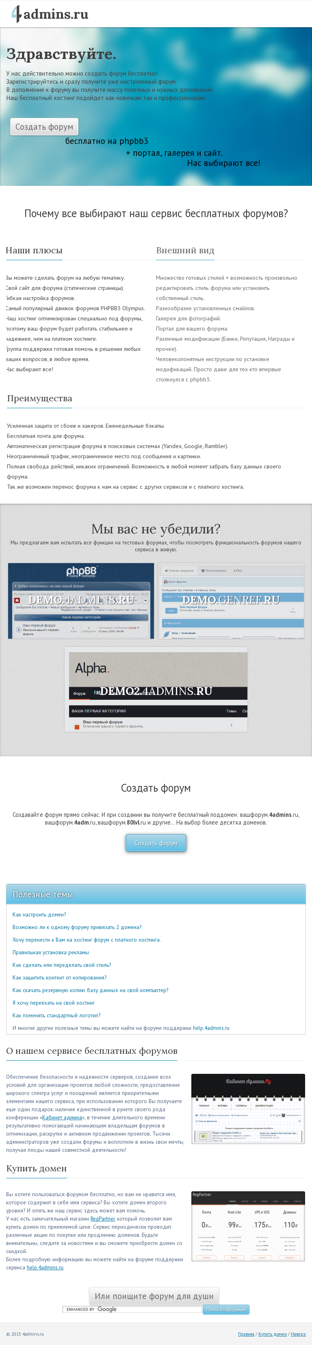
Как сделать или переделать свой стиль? (62, 965)
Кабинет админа (62, 1117)
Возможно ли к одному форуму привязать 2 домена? (77, 927)
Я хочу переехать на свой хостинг (54, 1002)
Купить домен (272, 1334)
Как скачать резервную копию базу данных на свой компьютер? (90, 990)
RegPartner (103, 1218)
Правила (246, 1334)
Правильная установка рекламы (51, 952)
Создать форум (44, 126)
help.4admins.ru (211, 1028)
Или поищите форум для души (154, 1296)
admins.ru (56, 13)
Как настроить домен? (39, 914)
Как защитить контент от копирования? (59, 977)
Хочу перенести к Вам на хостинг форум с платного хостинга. (87, 939)
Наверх (298, 1334)
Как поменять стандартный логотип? (56, 1015)
